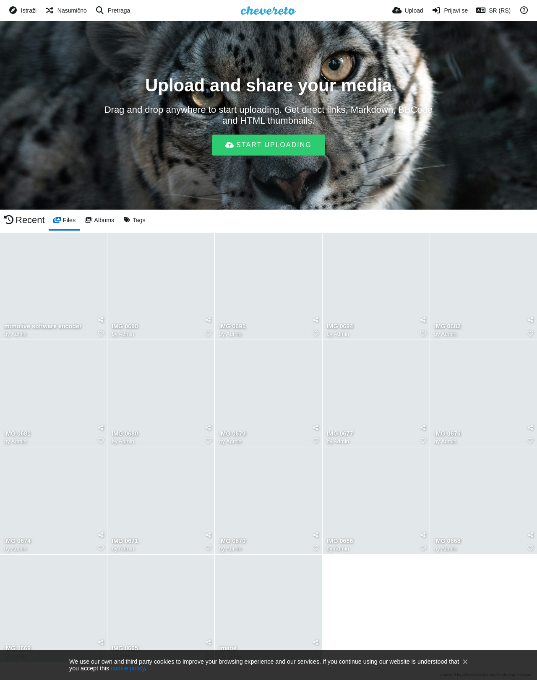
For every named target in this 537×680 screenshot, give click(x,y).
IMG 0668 (447, 541)
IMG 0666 (340, 541)
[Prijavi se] (450, 10)
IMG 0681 (17, 434)
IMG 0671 (125, 541)
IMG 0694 (340, 326)
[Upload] (407, 10)
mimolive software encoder (43, 326)
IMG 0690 (125, 326)
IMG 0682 (447, 326)
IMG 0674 (17, 541)
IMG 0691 (232, 326)
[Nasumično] (66, 10)
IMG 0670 (232, 541)
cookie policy (128, 668)
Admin (19, 334)
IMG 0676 (447, 434)
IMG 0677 (340, 434)
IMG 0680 (125, 434)
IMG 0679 (232, 434)
